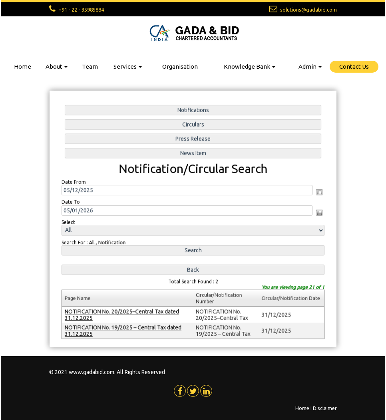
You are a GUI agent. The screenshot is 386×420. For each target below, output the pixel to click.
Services (127, 66)
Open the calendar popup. (317, 192)
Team (90, 66)
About (57, 66)
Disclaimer (325, 408)
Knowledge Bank (249, 66)
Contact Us (354, 66)
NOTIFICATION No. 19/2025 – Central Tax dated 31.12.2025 (124, 328)
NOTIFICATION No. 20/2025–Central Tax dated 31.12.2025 (123, 313)
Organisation (180, 66)
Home (22, 66)
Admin (310, 66)
